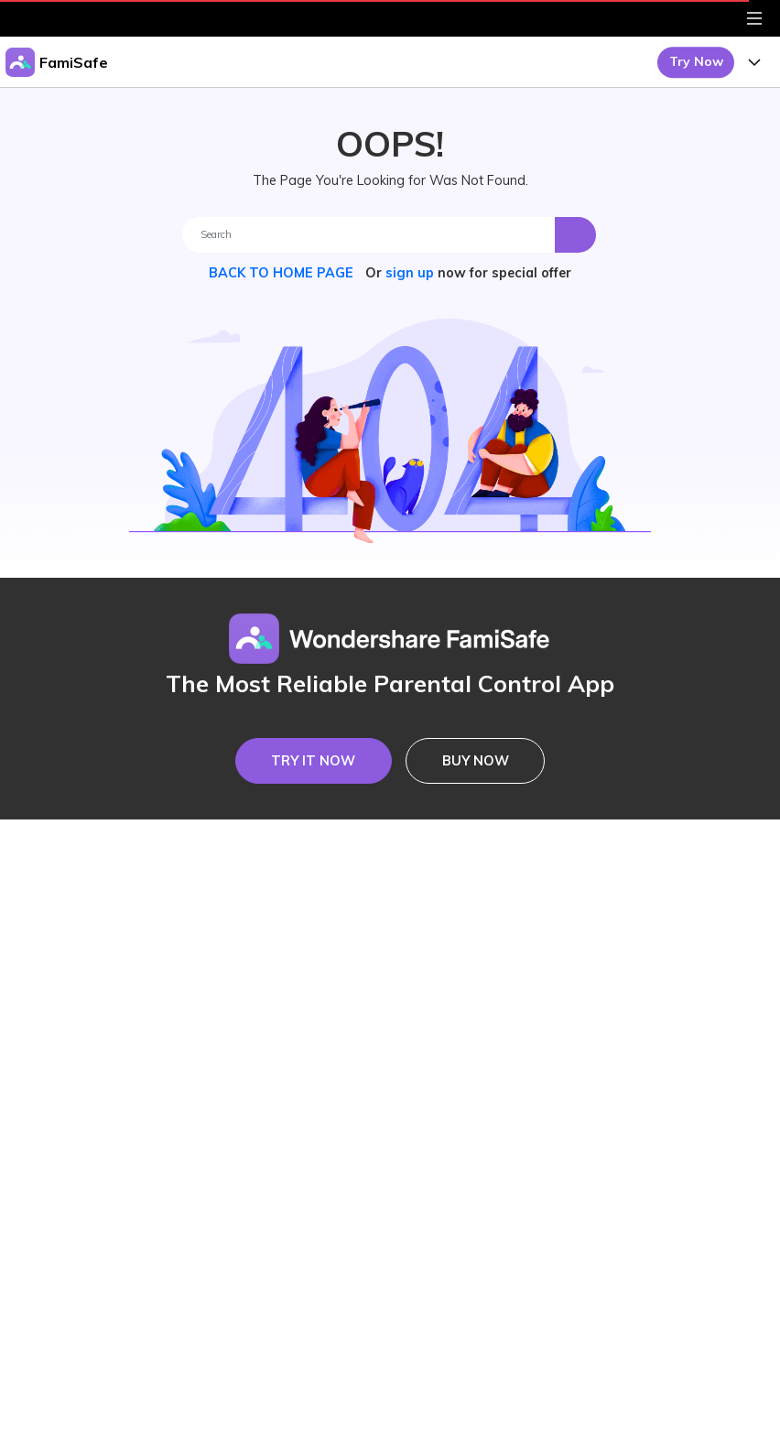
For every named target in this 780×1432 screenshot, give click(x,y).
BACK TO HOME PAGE (283, 273)
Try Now (696, 61)
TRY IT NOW (313, 761)
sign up (409, 273)
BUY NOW (475, 761)
